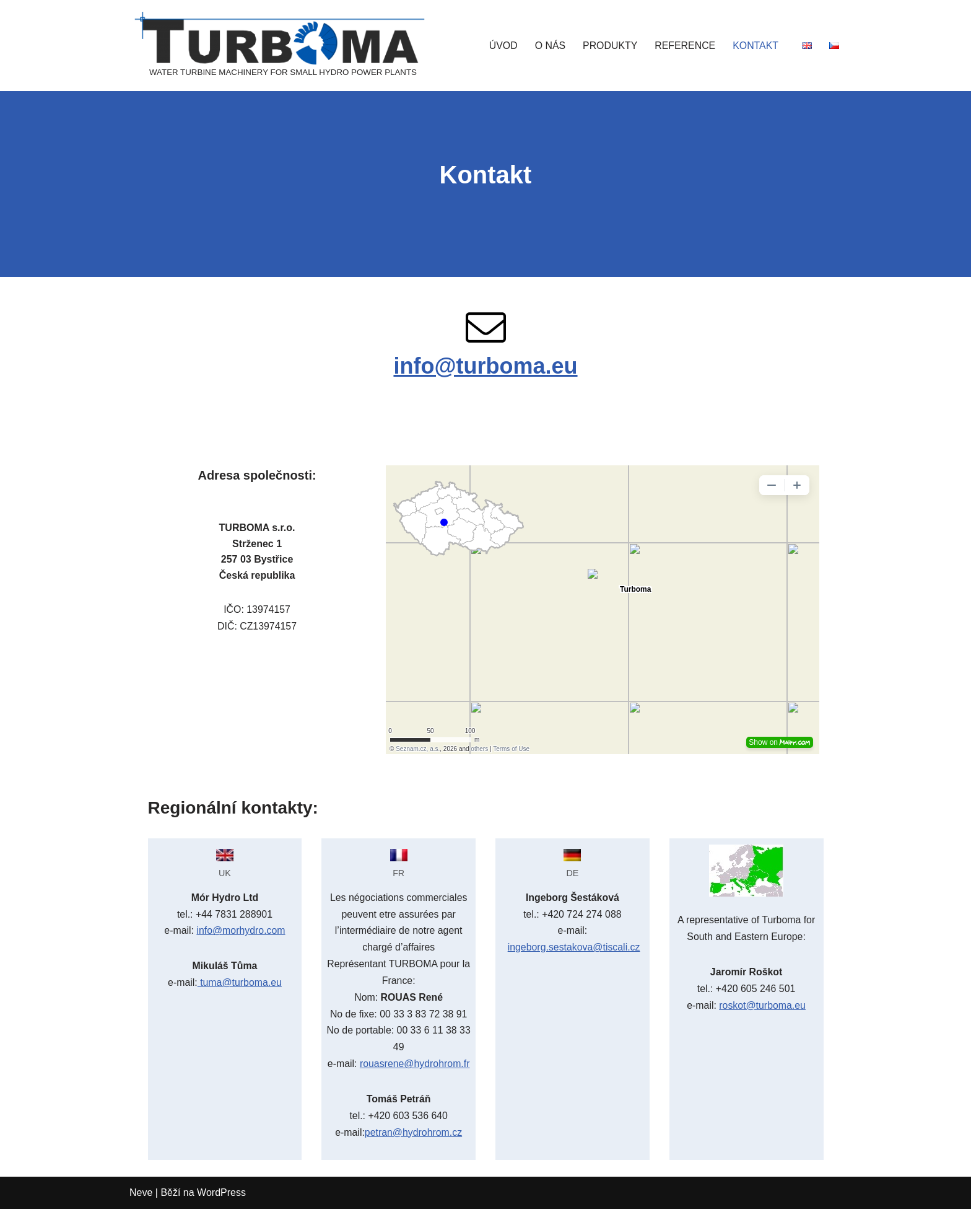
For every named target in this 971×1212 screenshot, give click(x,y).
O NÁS (548, 45)
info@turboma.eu (485, 366)
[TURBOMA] (283, 45)
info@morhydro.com (240, 932)
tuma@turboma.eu (239, 984)
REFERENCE (684, 45)
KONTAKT (755, 45)
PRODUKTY (609, 45)
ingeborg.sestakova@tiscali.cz (573, 949)
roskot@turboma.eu (762, 1006)
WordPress (221, 1196)
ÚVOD (501, 45)
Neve (140, 1196)
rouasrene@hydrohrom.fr (414, 1066)
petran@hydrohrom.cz (413, 1136)
